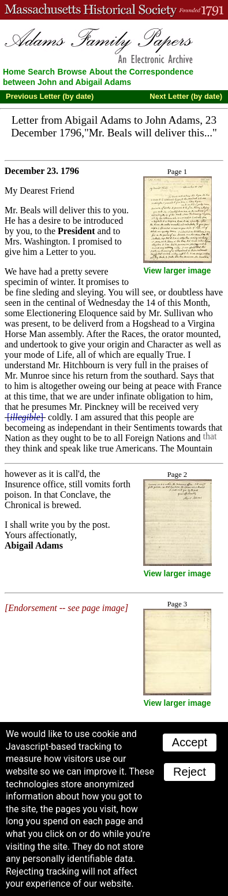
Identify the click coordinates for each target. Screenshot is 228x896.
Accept (189, 742)
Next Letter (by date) (185, 96)
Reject (189, 771)
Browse (72, 71)
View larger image (177, 270)
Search (41, 71)
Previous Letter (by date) (50, 96)
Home (14, 71)
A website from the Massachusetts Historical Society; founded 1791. (114, 10)
